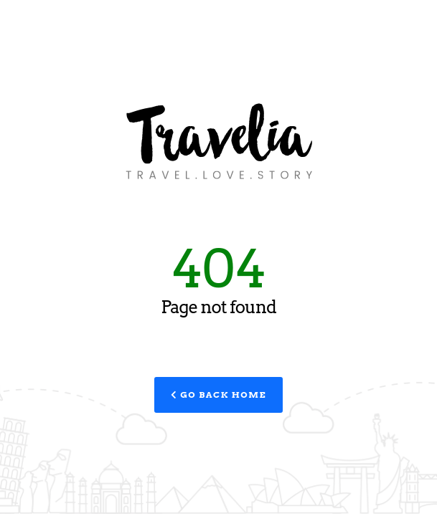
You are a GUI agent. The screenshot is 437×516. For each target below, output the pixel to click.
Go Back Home (218, 394)
